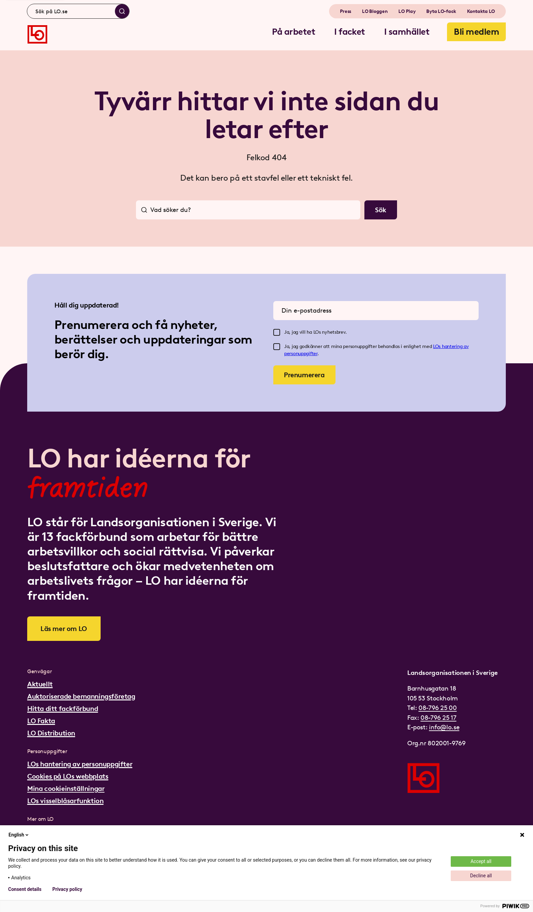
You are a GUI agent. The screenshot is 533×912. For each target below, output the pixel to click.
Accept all (481, 861)
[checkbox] (276, 332)
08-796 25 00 (437, 708)
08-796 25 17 (438, 718)
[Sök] (122, 11)
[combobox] (78, 11)
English (19, 835)
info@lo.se (444, 727)
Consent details (24, 889)
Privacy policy (67, 889)
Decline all (481, 875)
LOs (437, 346)
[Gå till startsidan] (37, 34)
